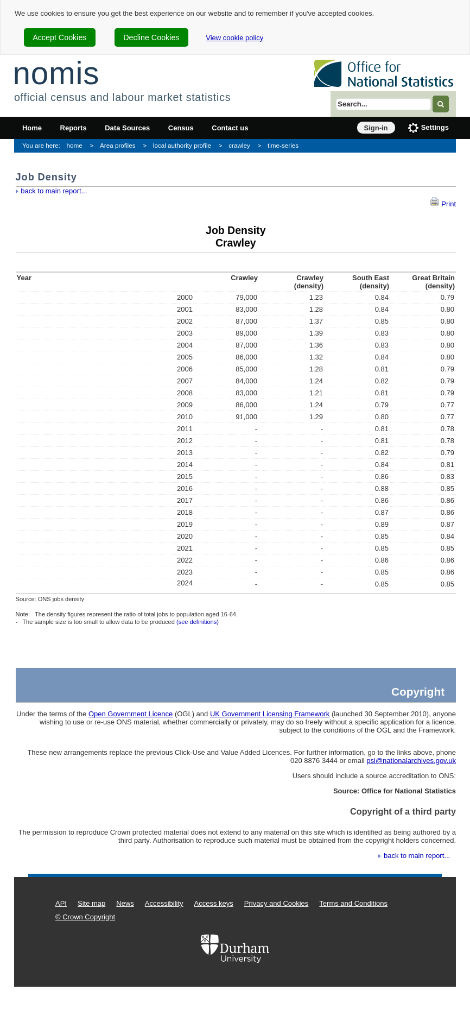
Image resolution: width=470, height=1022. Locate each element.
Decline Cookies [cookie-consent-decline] (151, 37)
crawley (239, 145)
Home (32, 128)
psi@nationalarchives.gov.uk (411, 760)
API (61, 903)
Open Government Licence (130, 714)
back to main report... (54, 191)
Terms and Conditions (353, 903)
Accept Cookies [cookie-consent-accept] (59, 37)
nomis (55, 73)
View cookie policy (234, 38)
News (125, 903)
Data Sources (127, 128)
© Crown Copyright (85, 917)
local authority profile (182, 145)
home (74, 145)
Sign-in (376, 128)
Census (181, 128)
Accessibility (164, 903)
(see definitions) (197, 622)
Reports (73, 128)
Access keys (213, 903)
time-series (283, 145)
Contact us (230, 128)
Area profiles (118, 145)
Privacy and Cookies (276, 903)
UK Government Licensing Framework (269, 714)
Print (443, 204)
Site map (91, 903)
